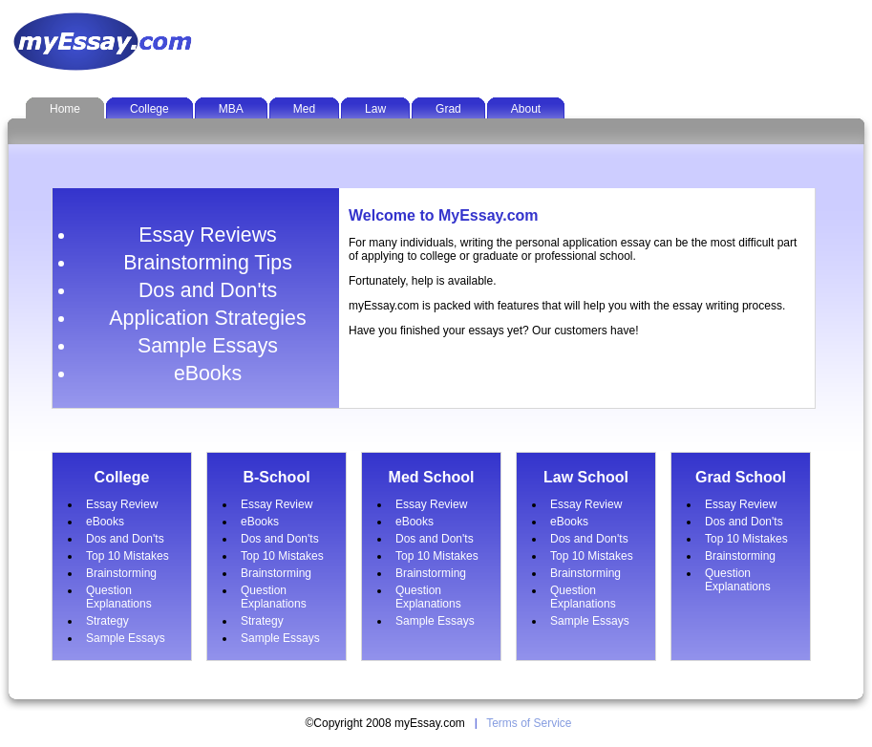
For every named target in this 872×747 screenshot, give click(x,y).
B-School (276, 477)
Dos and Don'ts (207, 290)
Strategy (107, 621)
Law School (585, 477)
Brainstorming (121, 573)
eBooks (208, 373)
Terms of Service (528, 723)
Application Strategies (207, 318)
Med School (432, 477)
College (122, 477)
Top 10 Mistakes (127, 556)
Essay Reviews (207, 235)
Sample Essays (208, 345)
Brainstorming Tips (207, 262)
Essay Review (122, 504)
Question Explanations (119, 597)
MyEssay (105, 41)
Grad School (740, 477)
